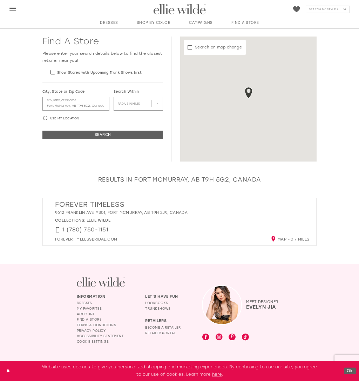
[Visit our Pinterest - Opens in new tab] (232, 337)
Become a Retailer (163, 327)
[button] (12, 9)
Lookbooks (156, 303)
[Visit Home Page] (180, 9)
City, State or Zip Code (63, 91)
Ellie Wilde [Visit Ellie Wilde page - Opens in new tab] (98, 220)
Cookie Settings (93, 341)
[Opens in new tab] (86, 239)
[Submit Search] (345, 9)
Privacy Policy (91, 331)
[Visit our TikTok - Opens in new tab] (245, 337)
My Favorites (89, 308)
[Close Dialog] (8, 371)
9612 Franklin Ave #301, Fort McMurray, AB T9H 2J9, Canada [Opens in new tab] (121, 212)
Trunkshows (158, 308)
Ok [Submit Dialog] (350, 370)
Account (86, 314)
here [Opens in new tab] (217, 374)
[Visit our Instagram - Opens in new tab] (219, 337)
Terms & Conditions (96, 325)
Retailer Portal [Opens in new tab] (160, 333)
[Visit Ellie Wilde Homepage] (101, 282)
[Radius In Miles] (138, 104)
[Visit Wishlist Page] (296, 9)
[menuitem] (13, 9)
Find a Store (89, 319)
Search (103, 134)
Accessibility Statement (100, 336)
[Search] (328, 9)
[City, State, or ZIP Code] (75, 104)
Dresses (84, 303)
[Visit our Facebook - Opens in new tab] (206, 337)
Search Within (126, 91)
